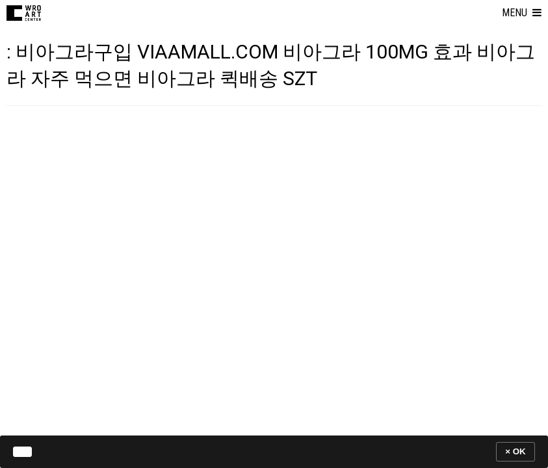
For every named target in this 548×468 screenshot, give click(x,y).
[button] (521, 13)
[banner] (274, 451)
